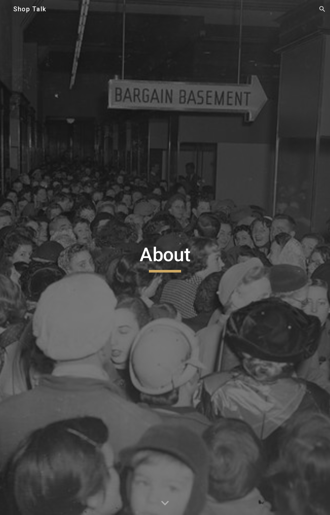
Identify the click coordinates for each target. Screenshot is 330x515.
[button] (322, 9)
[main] (165, 257)
